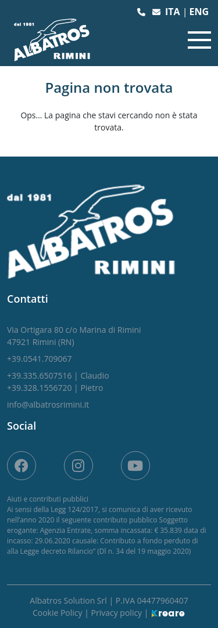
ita (174, 11)
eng (199, 11)
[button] (142, 11)
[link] (74, 335)
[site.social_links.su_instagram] (78, 465)
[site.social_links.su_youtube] (135, 465)
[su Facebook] (21, 465)
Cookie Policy (58, 612)
